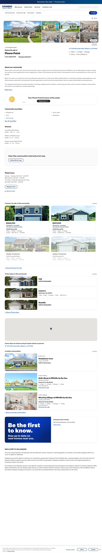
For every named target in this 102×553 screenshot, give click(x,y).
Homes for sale (21, 13)
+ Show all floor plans (12, 312)
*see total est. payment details (14, 226)
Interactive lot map (16, 160)
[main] (51, 284)
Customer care (47, 7)
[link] (23, 32)
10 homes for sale (44, 407)
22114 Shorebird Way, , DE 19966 (84, 48)
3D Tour (94, 44)
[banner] (51, 2)
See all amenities (10, 121)
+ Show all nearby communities (15, 412)
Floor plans (30, 13)
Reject (82, 549)
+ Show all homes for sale (13, 268)
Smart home (28, 7)
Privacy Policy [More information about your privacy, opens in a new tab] (11, 551)
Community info (10, 13)
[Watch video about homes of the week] (17, 98)
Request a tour (11, 187)
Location (38, 13)
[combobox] (88, 7)
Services (37, 7)
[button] (93, 13)
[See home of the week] (51, 99)
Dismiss (93, 549)
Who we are (18, 7)
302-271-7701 (10, 191)
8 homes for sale (44, 388)
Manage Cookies (70, 549)
